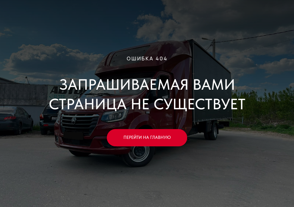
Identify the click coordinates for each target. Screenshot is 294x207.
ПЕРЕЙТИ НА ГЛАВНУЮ (147, 137)
